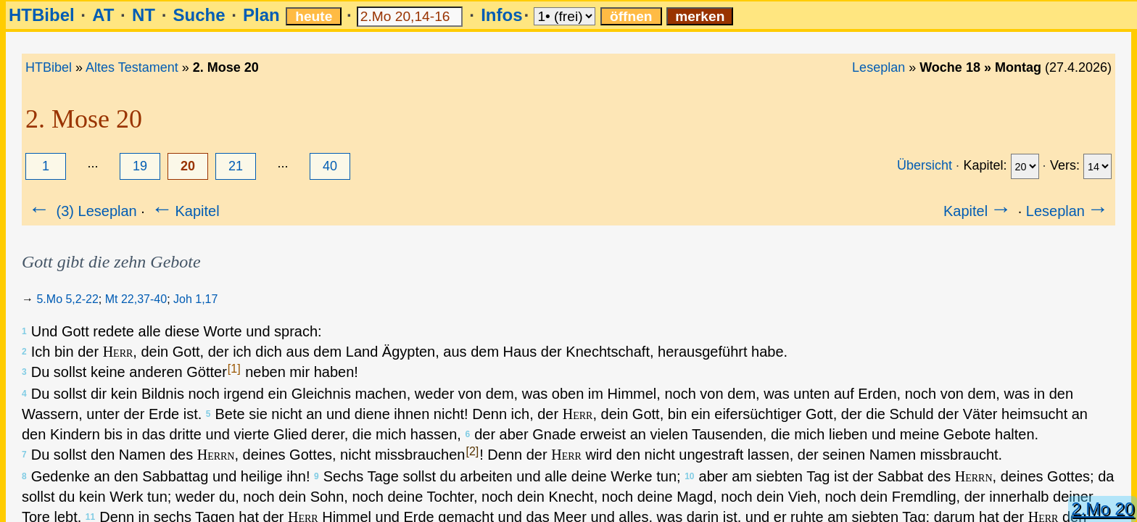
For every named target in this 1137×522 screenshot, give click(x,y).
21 (235, 166)
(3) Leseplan (81, 211)
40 (330, 166)
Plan (261, 15)
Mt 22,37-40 (136, 299)
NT (143, 15)
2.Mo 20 (1102, 508)
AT (103, 15)
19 (140, 166)
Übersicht (924, 165)
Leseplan (878, 67)
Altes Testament (132, 67)
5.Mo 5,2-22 (67, 299)
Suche (199, 15)
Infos (501, 15)
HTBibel (42, 15)
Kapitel (184, 211)
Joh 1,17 (195, 299)
